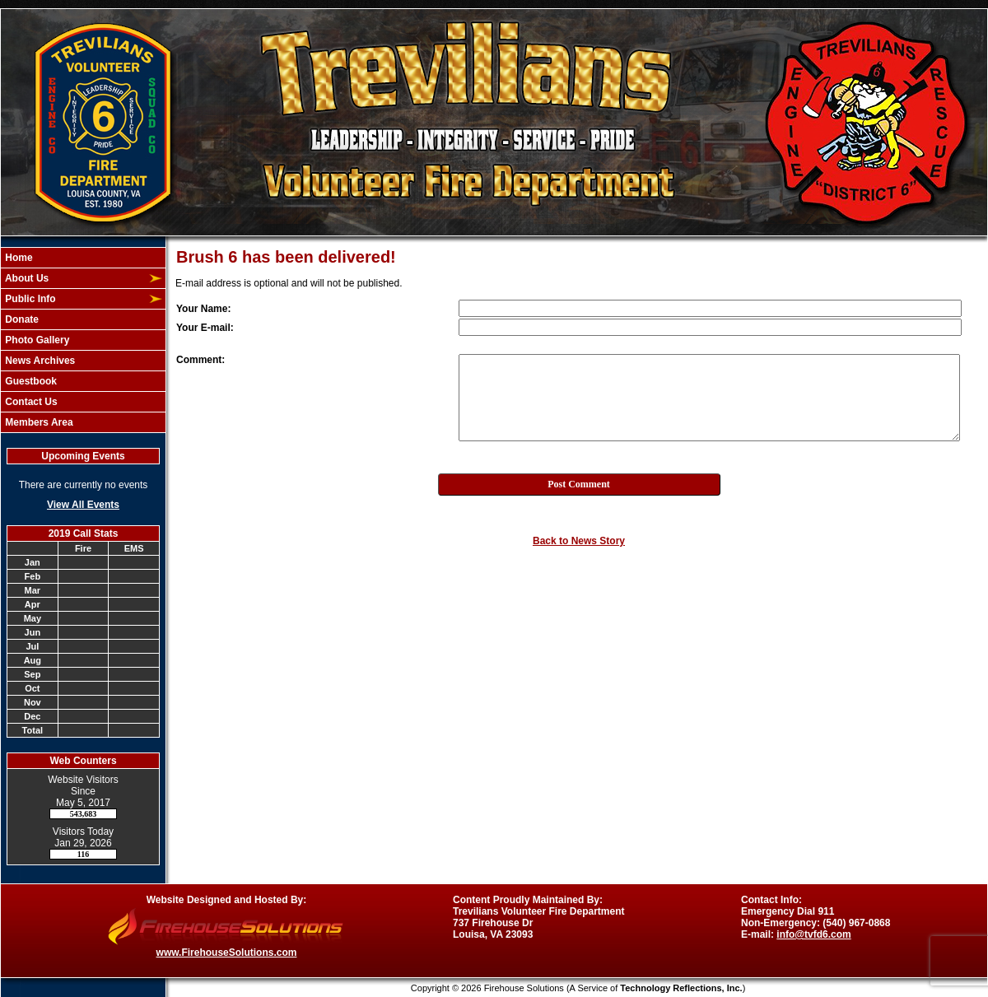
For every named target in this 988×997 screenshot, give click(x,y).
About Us (25, 278)
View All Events (83, 504)
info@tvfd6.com (813, 934)
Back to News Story (579, 541)
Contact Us (30, 402)
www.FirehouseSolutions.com (226, 952)
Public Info (29, 299)
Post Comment (579, 484)
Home (17, 257)
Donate (20, 319)
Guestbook (29, 381)
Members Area (37, 422)
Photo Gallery (35, 340)
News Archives (38, 360)
